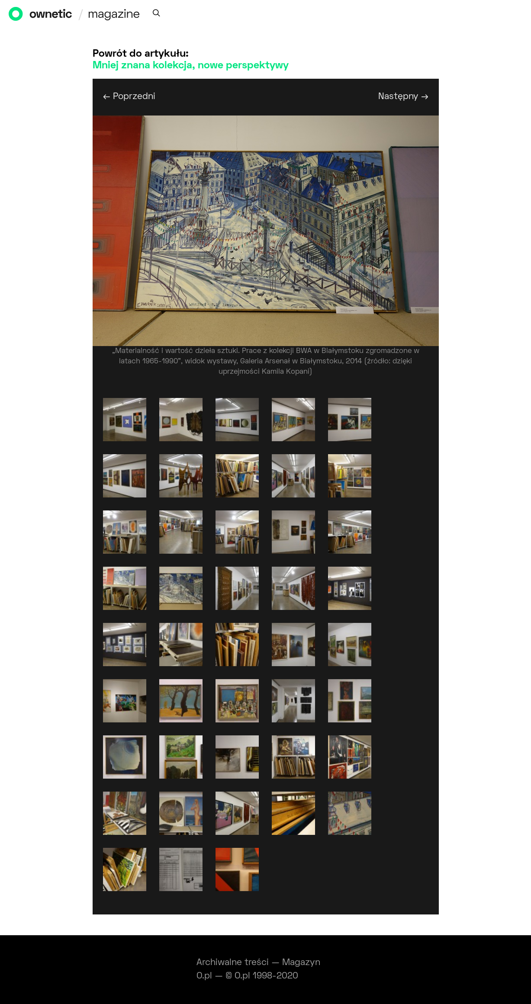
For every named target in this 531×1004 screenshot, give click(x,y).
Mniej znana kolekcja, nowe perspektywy (191, 66)
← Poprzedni (129, 97)
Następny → (403, 97)
